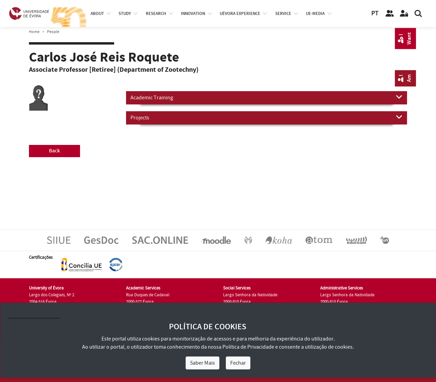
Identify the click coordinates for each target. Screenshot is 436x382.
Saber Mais (202, 363)
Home (34, 31)
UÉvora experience (240, 14)
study (125, 14)
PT (374, 13)
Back (54, 151)
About (97, 14)
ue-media (315, 14)
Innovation (193, 14)
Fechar (238, 363)
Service (283, 14)
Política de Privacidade (248, 347)
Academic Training (266, 97)
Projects (266, 117)
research (156, 14)
